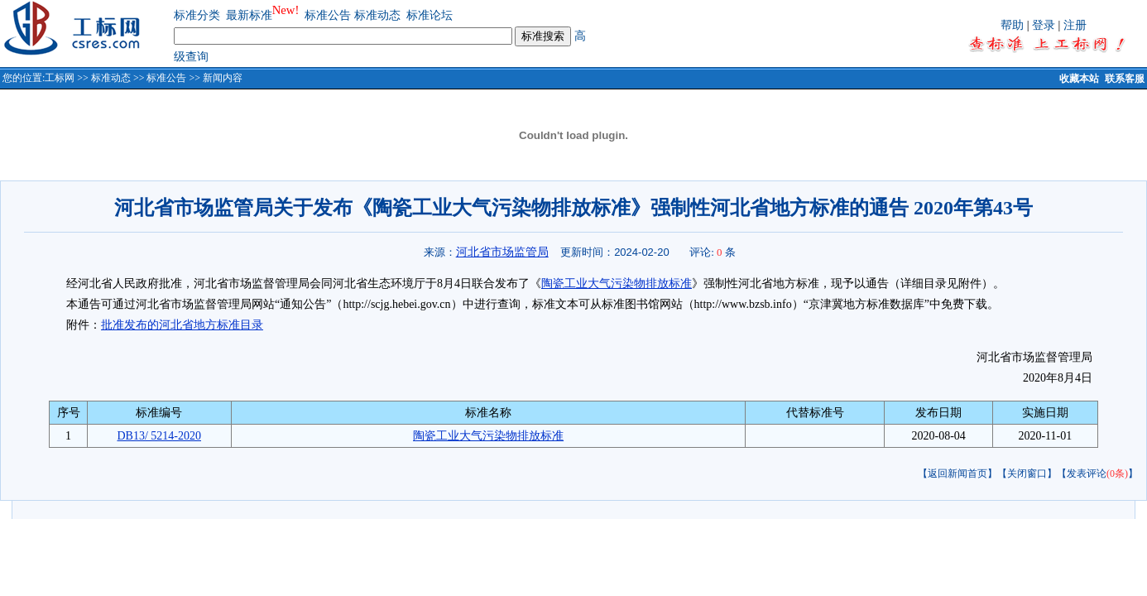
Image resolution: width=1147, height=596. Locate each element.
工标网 (59, 78)
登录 (1043, 25)
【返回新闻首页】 (957, 473)
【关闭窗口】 (1027, 473)
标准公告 (328, 15)
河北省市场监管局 (502, 251)
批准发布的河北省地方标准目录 (182, 325)
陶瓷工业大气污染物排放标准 (616, 283)
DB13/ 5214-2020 (159, 436)
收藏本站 (1079, 78)
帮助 (1012, 25)
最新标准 (249, 15)
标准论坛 (429, 15)
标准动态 (377, 15)
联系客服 (1125, 78)
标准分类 (197, 15)
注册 (1075, 25)
